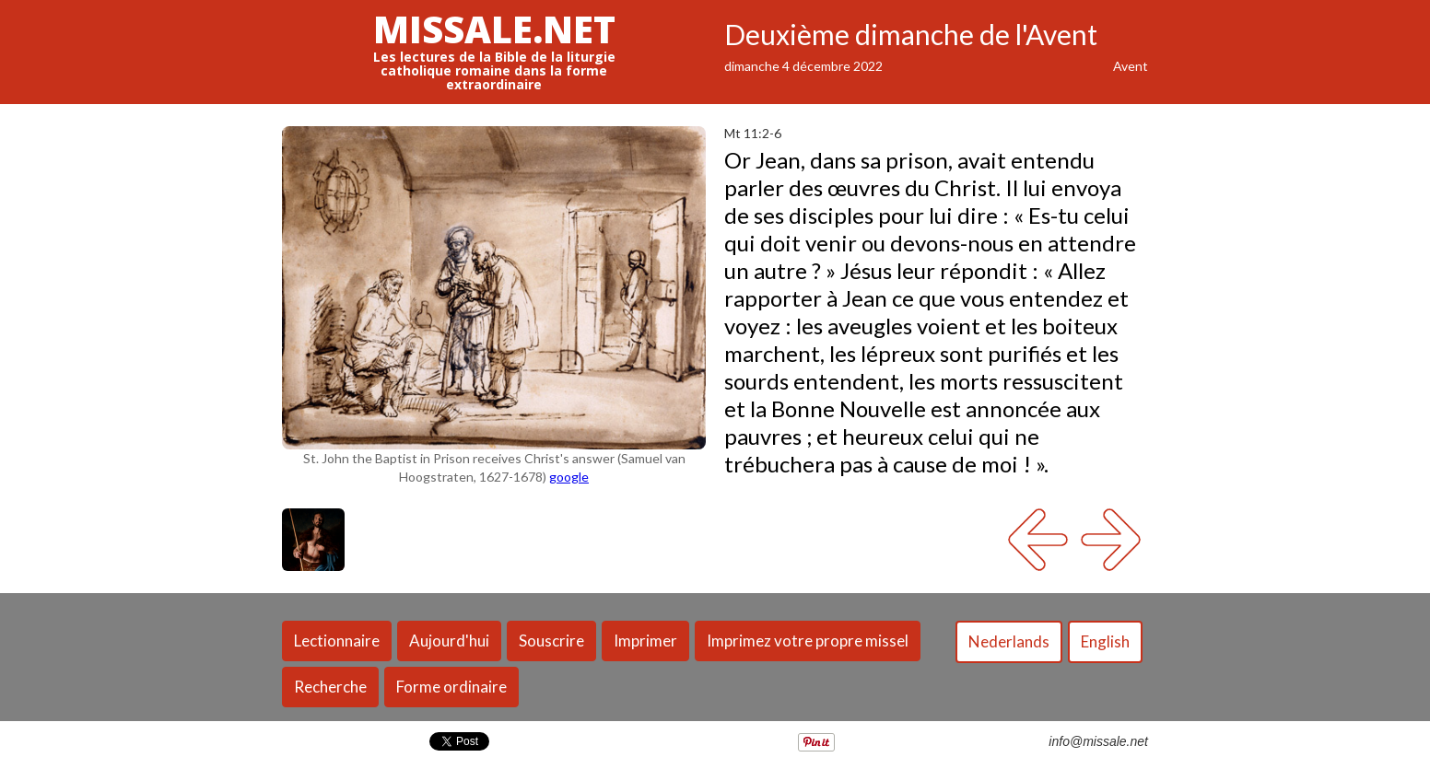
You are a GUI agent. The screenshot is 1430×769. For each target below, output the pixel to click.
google (569, 476)
